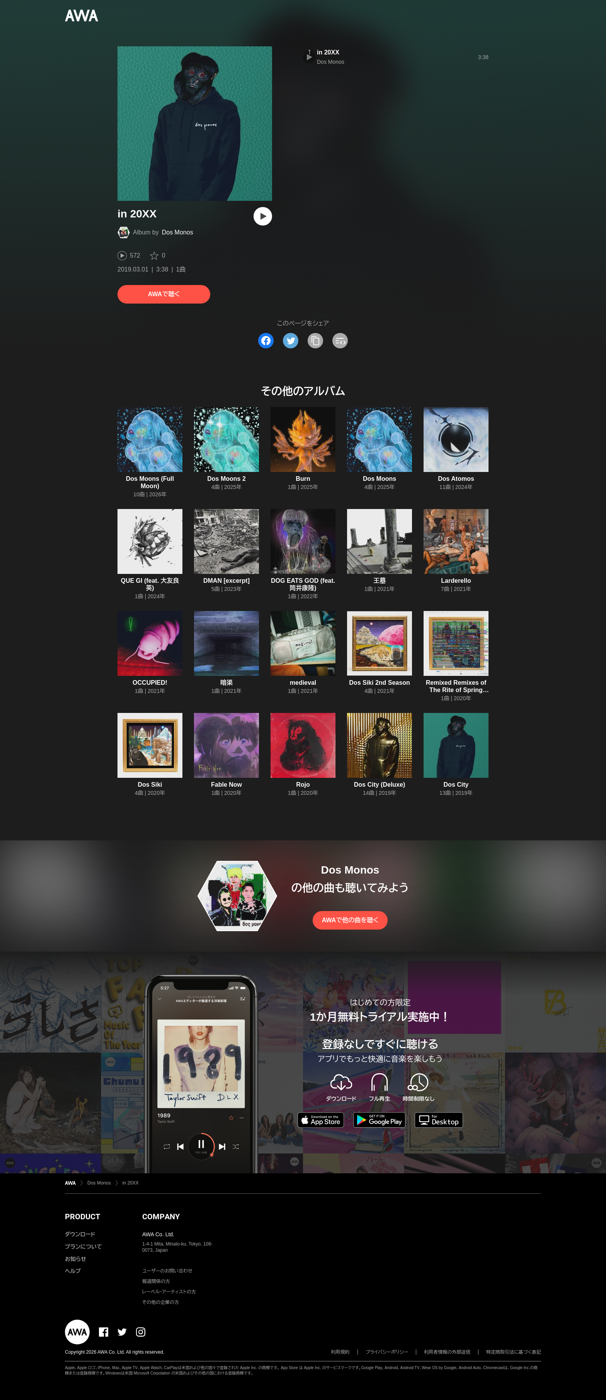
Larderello (456, 580)
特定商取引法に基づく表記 (513, 1352)
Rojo (303, 784)
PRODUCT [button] (82, 1216)
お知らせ (75, 1259)
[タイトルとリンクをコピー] (315, 340)
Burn (303, 478)
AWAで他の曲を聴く (350, 920)
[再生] (263, 216)
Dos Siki (150, 784)
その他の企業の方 (160, 1302)
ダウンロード (80, 1234)
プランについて (83, 1247)
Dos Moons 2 (226, 478)
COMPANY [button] (161, 1216)
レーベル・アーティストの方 (169, 1292)
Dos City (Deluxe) (379, 784)
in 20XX (328, 52)
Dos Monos (177, 232)
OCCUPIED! (150, 682)
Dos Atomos (456, 478)
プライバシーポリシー (387, 1352)
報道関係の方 (156, 1281)
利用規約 (340, 1352)
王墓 (379, 580)
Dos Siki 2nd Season (379, 682)
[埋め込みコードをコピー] (340, 340)
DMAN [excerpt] (226, 580)
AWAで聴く (164, 294)
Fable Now (226, 784)
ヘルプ (73, 1271)
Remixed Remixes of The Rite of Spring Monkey (456, 690)
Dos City (456, 784)
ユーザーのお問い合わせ (167, 1271)
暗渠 (226, 682)
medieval (303, 682)
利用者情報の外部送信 (447, 1352)
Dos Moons (379, 478)
